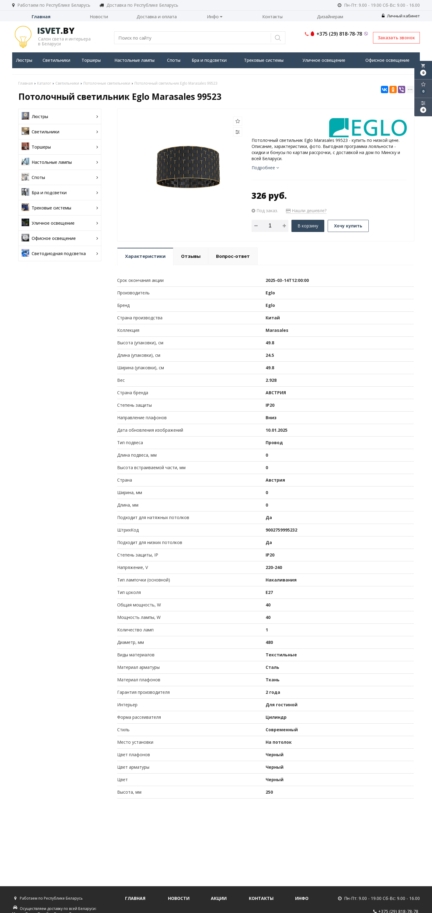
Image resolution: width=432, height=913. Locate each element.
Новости (99, 16)
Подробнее (265, 167)
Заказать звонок (396, 37)
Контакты (272, 16)
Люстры (24, 60)
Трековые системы (264, 60)
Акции (219, 898)
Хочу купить (348, 226)
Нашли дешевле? (306, 210)
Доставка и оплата (157, 16)
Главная (41, 16)
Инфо (214, 16)
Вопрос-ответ (233, 256)
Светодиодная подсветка (60, 253)
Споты (173, 60)
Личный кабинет (401, 16)
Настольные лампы (134, 60)
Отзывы (190, 256)
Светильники (56, 60)
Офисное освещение (387, 60)
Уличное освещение (323, 60)
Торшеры (91, 60)
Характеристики (145, 256)
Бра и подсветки (209, 60)
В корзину (308, 226)
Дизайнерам (330, 16)
